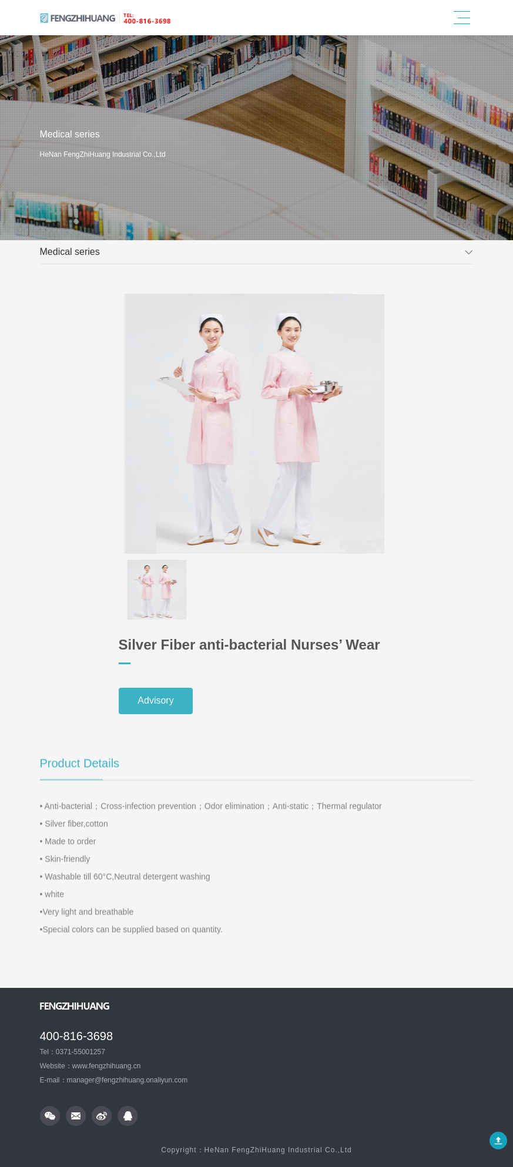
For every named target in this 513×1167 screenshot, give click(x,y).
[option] (235, 424)
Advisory (302, 701)
